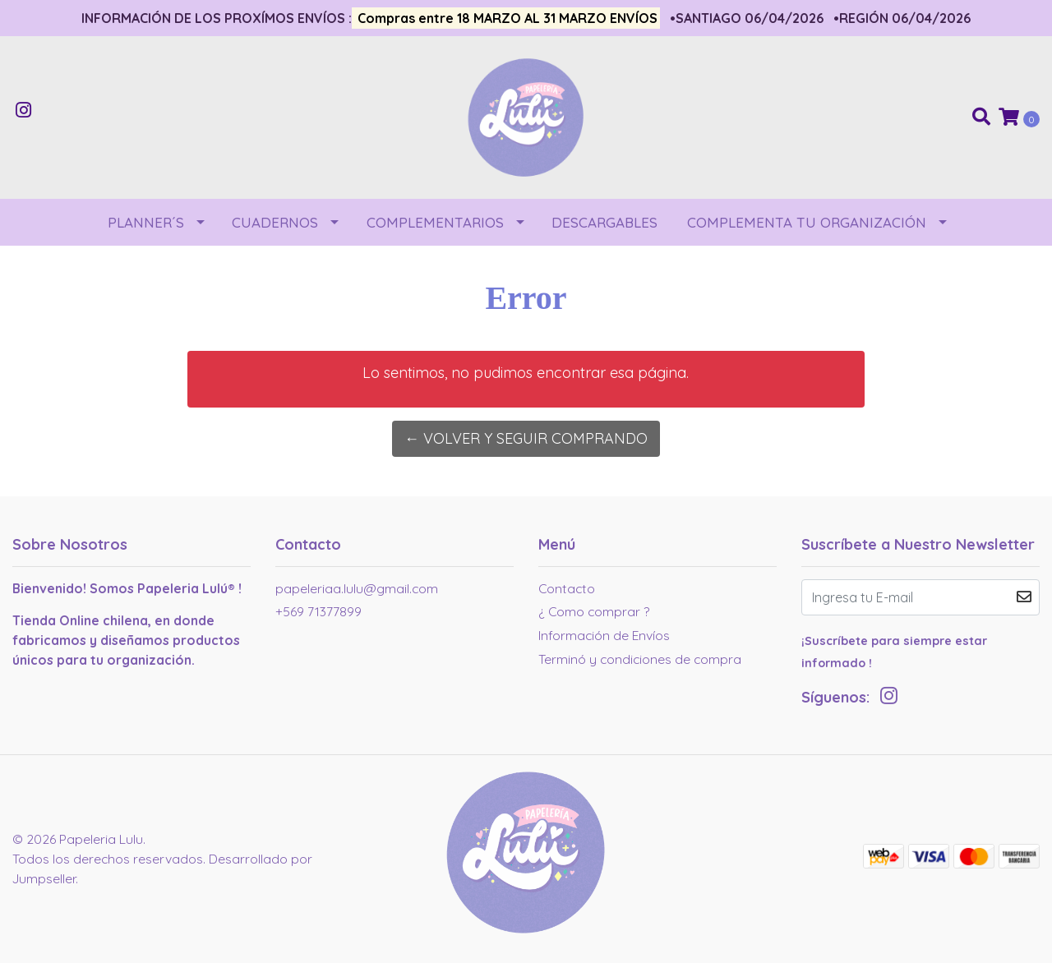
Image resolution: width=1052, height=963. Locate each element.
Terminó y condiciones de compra (639, 659)
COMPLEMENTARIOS (435, 222)
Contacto (566, 588)
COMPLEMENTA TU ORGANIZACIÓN (806, 222)
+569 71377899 (318, 611)
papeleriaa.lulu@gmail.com (356, 588)
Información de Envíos (604, 635)
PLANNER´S (146, 222)
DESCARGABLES (604, 222)
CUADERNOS (275, 222)
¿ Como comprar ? (593, 611)
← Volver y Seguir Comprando (526, 438)
